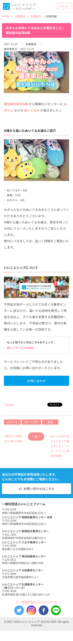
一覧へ (36, 436)
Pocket (9, 404)
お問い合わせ (36, 380)
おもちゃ (12, 422)
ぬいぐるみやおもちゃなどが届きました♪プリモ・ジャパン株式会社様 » (59, 437)
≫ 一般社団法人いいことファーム (36, 602)
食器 (50, 422)
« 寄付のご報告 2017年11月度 (13, 437)
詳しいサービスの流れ (20, 348)
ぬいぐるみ (31, 422)
